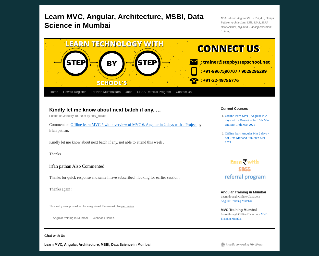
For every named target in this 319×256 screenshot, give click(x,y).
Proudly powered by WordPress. (244, 244)
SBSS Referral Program (154, 92)
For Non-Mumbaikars (106, 92)
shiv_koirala (98, 116)
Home (54, 92)
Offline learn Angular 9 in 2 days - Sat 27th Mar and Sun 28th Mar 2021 (247, 138)
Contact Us (184, 92)
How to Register (74, 92)
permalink (127, 206)
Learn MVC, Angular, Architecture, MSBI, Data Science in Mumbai (97, 244)
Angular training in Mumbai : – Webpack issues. (82, 218)
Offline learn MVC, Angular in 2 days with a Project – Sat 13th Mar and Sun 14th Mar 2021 (247, 120)
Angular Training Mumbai (236, 201)
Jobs (128, 92)
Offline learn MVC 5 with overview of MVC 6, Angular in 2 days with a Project (133, 124)
